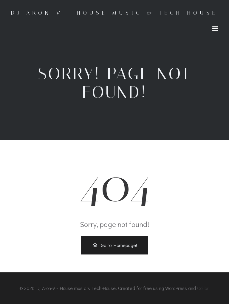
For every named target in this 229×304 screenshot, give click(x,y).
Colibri (203, 288)
